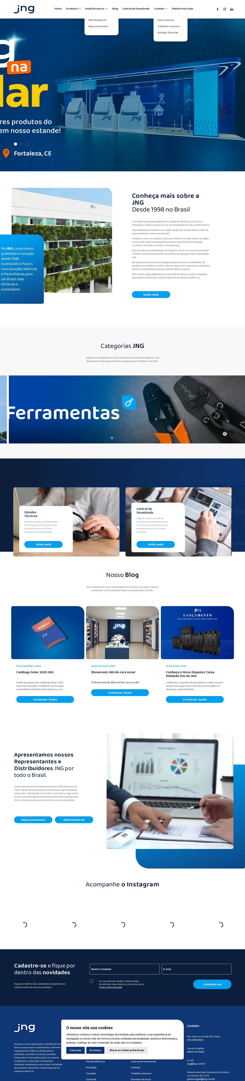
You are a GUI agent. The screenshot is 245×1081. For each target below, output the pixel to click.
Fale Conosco (165, 20)
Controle (91, 1077)
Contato (161, 9)
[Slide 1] (15, 141)
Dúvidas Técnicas (167, 33)
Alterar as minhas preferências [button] (126, 1050)
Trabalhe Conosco (168, 26)
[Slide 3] (27, 141)
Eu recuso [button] (95, 1050)
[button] (107, 435)
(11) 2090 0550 (195, 1037)
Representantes (98, 26)
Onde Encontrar (96, 9)
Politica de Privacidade (111, 984)
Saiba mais (152, 292)
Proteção (91, 1065)
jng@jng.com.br (196, 1061)
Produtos (72, 9)
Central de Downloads (136, 9)
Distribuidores (97, 20)
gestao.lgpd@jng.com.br (201, 1076)
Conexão (91, 1071)
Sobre (58, 9)
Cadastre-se (213, 981)
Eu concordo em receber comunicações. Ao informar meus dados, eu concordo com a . (122, 981)
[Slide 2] (21, 141)
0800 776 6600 (195, 1049)
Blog (115, 9)
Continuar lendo (45, 697)
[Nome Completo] (125, 966)
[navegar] (122, 406)
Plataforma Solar (182, 9)
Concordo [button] (75, 1050)
